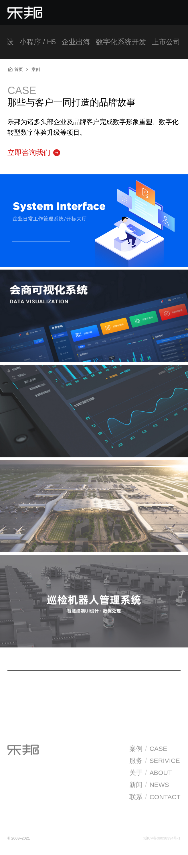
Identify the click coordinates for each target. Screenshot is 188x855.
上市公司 (166, 42)
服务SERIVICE (154, 761)
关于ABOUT (150, 773)
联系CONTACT (155, 797)
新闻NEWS (149, 785)
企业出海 (76, 42)
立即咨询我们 (33, 152)
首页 (15, 69)
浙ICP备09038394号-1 (162, 839)
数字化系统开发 (121, 42)
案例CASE (148, 749)
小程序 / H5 (37, 42)
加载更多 (94, 688)
